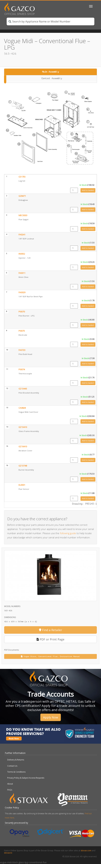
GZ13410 (23, 427)
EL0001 (22, 485)
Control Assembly (51, 78)
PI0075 (22, 331)
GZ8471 (22, 196)
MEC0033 (23, 215)
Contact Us (12, 766)
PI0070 (22, 311)
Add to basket (88, 190)
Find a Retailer (50, 630)
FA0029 (22, 292)
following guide (68, 533)
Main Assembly (50, 72)
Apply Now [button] (50, 717)
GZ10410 (23, 446)
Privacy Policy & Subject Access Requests (25, 777)
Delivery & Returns (15, 759)
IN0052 (22, 253)
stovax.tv (8, 852)
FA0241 (22, 234)
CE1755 (22, 176)
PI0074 (22, 369)
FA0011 (22, 273)
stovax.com (86, 850)
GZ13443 (23, 388)
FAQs (9, 789)
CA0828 (22, 408)
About (10, 783)
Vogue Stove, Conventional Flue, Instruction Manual (50, 656)
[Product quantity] (74, 190)
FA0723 (22, 350)
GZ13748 (23, 465)
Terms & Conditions (16, 771)
